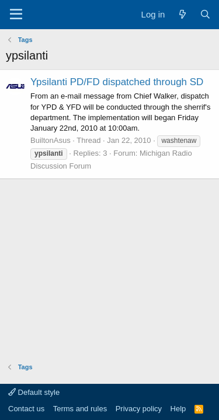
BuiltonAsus (50, 140)
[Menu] (16, 14)
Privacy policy (139, 408)
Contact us (26, 408)
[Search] (205, 14)
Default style (34, 392)
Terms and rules (80, 408)
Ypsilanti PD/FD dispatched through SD (116, 82)
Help (178, 408)
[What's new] (182, 14)
